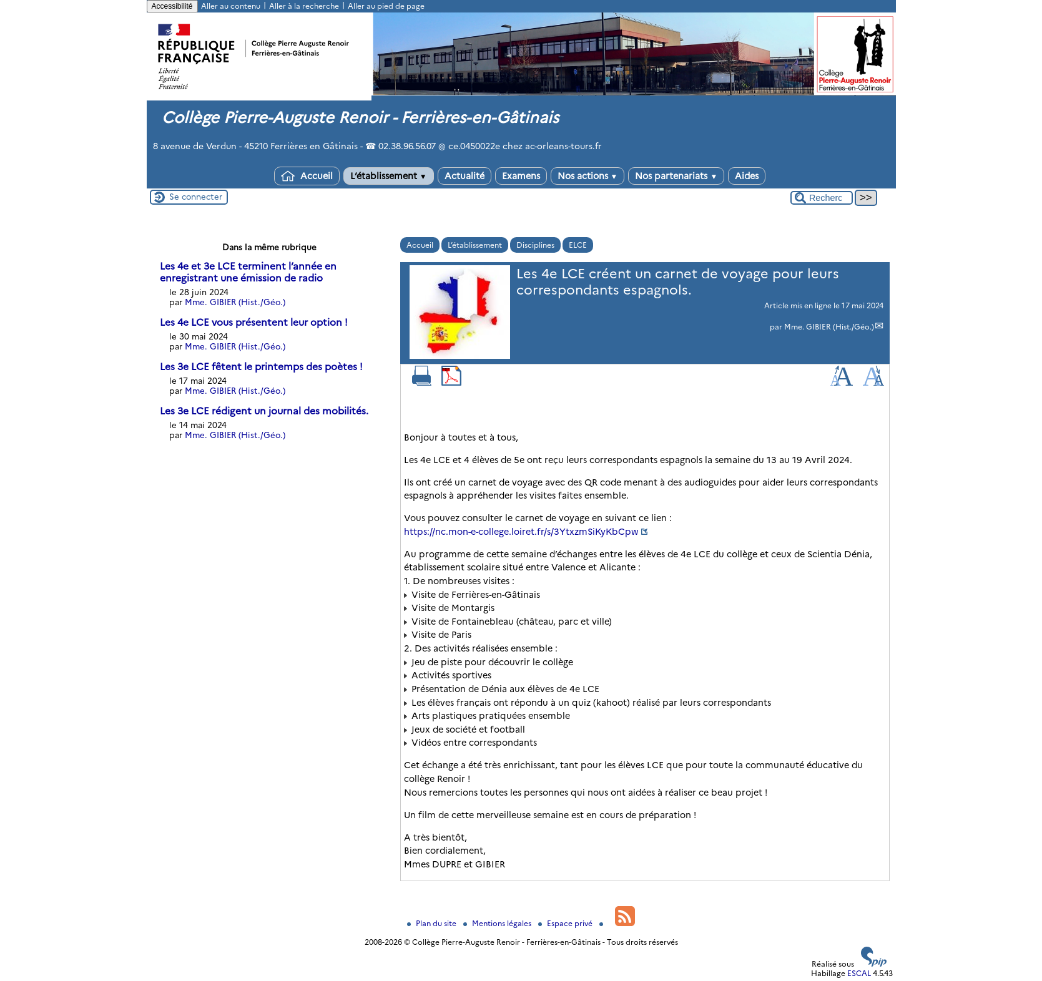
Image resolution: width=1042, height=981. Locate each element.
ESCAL (859, 973)
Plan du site (432, 923)
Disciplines (535, 245)
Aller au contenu (230, 6)
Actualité (464, 176)
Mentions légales (498, 923)
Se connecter (195, 197)
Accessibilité (172, 6)
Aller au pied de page (386, 6)
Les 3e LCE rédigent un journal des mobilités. (264, 411)
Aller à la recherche (304, 6)
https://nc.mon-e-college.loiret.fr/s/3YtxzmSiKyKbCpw (521, 531)
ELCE (578, 245)
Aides (747, 176)
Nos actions (588, 176)
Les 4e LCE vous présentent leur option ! (254, 322)
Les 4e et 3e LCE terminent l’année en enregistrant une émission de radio (248, 272)
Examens (521, 176)
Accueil (307, 176)
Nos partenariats (676, 176)
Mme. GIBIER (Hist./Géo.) (829, 326)
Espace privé (566, 923)
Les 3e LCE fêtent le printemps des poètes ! (261, 367)
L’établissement (388, 176)
